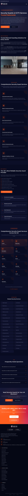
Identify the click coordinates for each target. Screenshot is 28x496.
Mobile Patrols (3, 455)
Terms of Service (3, 488)
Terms (14, 494)
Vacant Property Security (19, 308)
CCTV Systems (3, 458)
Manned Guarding (5, 330)
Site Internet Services (18, 336)
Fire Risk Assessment (5, 351)
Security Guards (3, 449)
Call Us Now (9, 400)
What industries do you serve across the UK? (14, 378)
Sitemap (18, 494)
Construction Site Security (19, 305)
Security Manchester (4, 471)
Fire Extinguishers (18, 345)
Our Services (14, 26)
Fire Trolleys (4, 348)
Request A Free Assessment (6, 191)
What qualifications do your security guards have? (14, 366)
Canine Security (3, 459)
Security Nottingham (4, 479)
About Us (2, 484)
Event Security (4, 345)
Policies (10, 494)
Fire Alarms (17, 348)
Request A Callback (18, 400)
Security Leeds (3, 474)
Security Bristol (3, 478)
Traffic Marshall (4, 302)
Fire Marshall (17, 302)
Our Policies (3, 487)
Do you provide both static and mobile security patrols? (14, 374)
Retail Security (4, 305)
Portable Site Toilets (18, 339)
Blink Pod (17, 330)
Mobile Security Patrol (5, 308)
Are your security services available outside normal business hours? (14, 382)
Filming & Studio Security (19, 342)
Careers (2, 490)
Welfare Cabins (4, 339)
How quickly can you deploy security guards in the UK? (14, 370)
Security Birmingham (4, 472)
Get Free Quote (14, 416)
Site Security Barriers (18, 333)
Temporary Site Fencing (5, 336)
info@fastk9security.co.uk (5, 1)
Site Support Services (5, 333)
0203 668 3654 (14, 420)
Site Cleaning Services (5, 342)
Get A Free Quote (5, 26)
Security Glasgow (3, 475)
